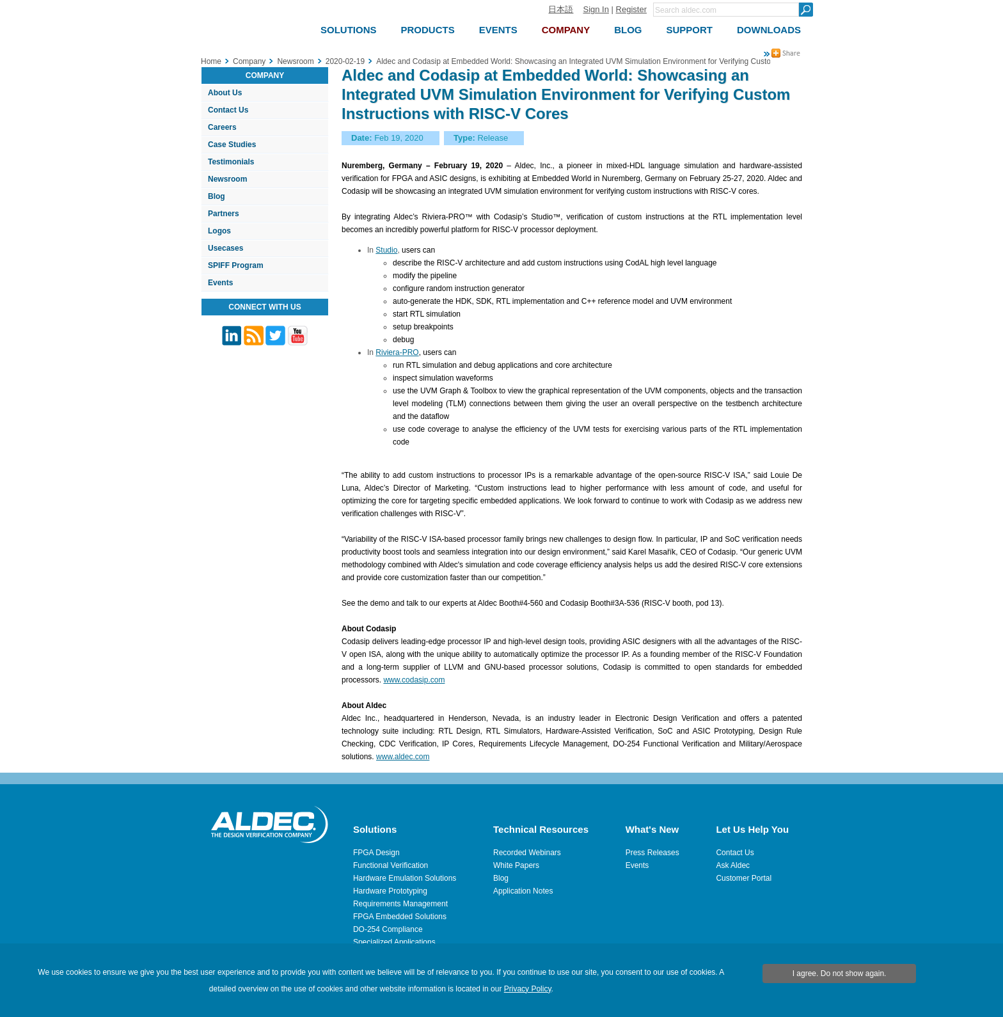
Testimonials (231, 161)
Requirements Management (400, 903)
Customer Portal (743, 878)
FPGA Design (376, 852)
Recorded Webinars (527, 852)
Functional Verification (390, 865)
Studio (386, 250)
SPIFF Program (236, 265)
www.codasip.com (414, 679)
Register (631, 9)
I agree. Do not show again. (840, 973)
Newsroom (227, 179)
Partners (223, 213)
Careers (222, 127)
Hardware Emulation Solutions (404, 878)
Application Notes (523, 891)
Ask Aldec (733, 865)
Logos (219, 230)
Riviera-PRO (396, 352)
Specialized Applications (394, 942)
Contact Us (228, 110)
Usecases (225, 248)
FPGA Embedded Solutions (399, 916)
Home (211, 61)
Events (220, 282)
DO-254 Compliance (388, 929)
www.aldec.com (402, 756)
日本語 (560, 9)
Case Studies (232, 144)
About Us (225, 92)
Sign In (595, 9)
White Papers (516, 865)
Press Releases (652, 852)
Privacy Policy (527, 988)
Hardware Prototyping (390, 891)
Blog (216, 196)
